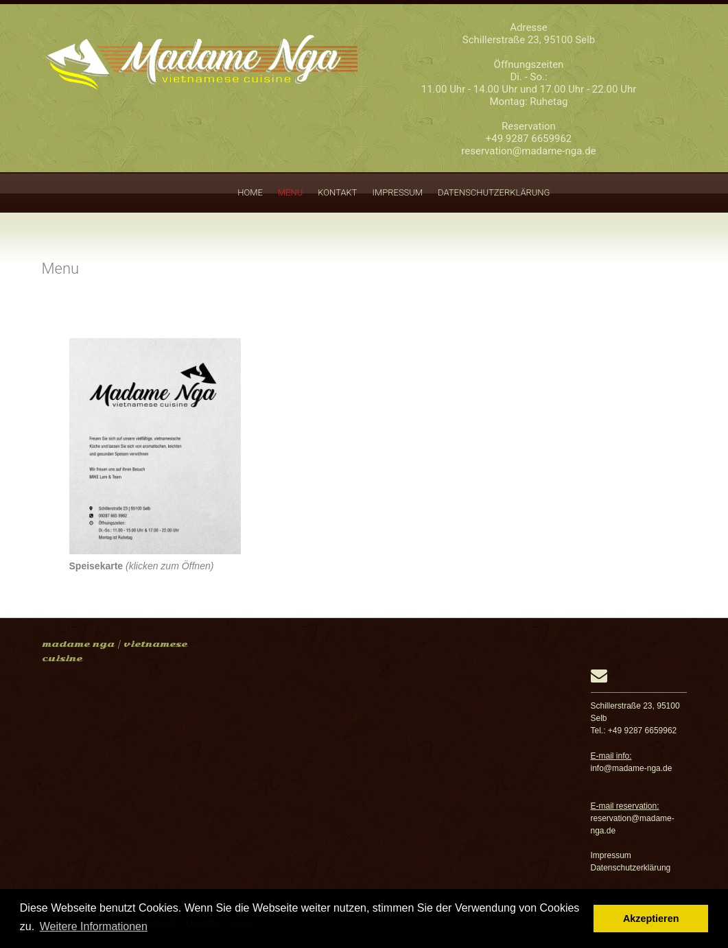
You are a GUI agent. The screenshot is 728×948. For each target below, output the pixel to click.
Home (250, 192)
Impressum (398, 192)
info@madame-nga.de (631, 768)
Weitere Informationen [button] (94, 926)
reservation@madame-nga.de (528, 151)
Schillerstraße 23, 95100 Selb (529, 40)
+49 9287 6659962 (529, 138)
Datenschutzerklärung (494, 192)
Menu (290, 192)
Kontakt (337, 192)
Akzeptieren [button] (651, 918)
